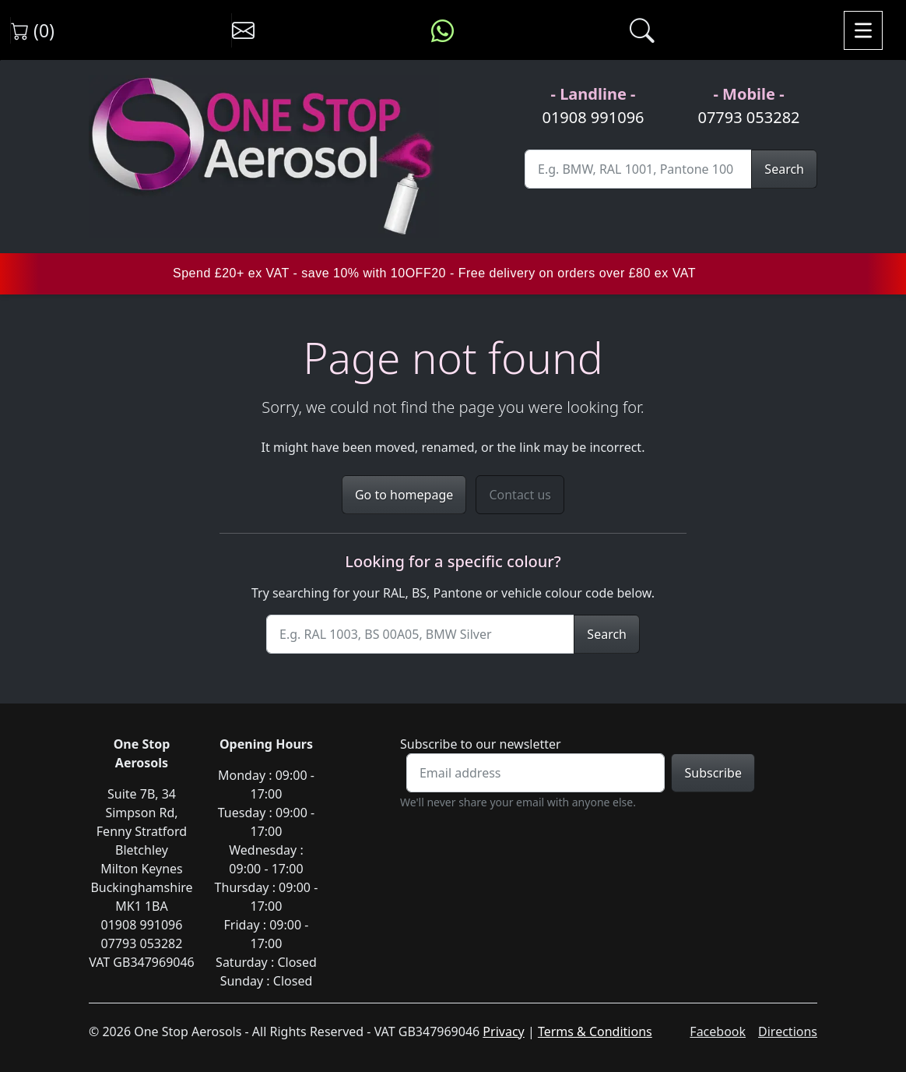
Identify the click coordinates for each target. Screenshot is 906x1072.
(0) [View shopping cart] (32, 30)
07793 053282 (748, 117)
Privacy (503, 1031)
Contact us (520, 494)
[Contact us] (243, 30)
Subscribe (712, 772)
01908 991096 (593, 117)
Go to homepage (404, 494)
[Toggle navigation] (863, 30)
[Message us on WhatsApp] (442, 30)
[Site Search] (638, 169)
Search (784, 169)
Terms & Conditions (595, 1031)
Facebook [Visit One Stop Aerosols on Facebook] (718, 1031)
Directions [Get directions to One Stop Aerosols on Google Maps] (787, 1031)
